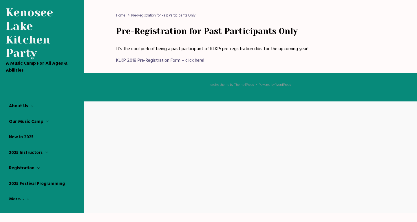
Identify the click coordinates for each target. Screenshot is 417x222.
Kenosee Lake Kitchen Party (29, 32)
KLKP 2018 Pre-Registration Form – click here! (160, 60)
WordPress (283, 85)
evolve (215, 85)
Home (120, 15)
